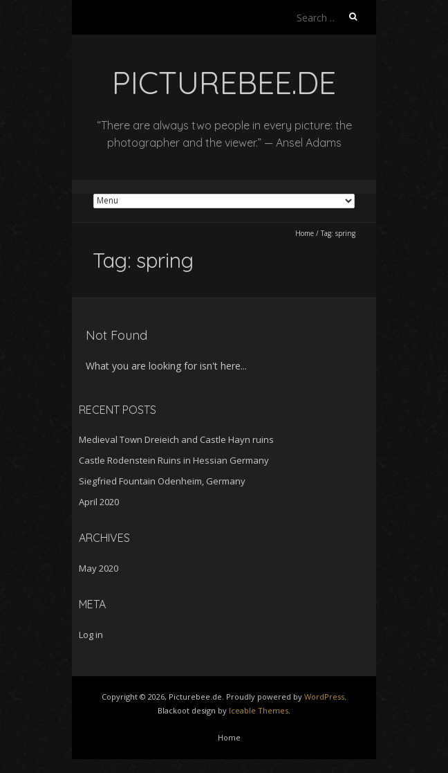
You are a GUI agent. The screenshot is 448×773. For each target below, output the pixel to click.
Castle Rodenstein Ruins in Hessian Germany (174, 460)
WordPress (324, 696)
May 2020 (98, 568)
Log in (91, 634)
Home (304, 233)
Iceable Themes (258, 710)
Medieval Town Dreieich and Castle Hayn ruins (176, 439)
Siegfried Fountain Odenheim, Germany (162, 481)
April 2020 (99, 501)
